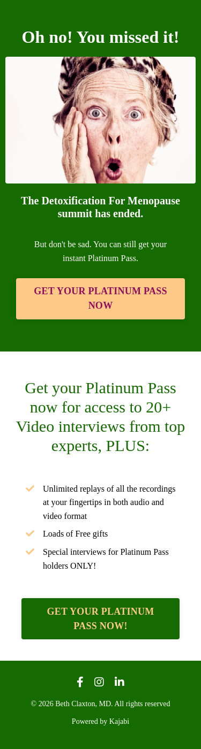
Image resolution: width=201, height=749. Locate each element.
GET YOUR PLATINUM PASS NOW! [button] (100, 618)
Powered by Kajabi (100, 721)
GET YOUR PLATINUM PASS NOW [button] (100, 298)
